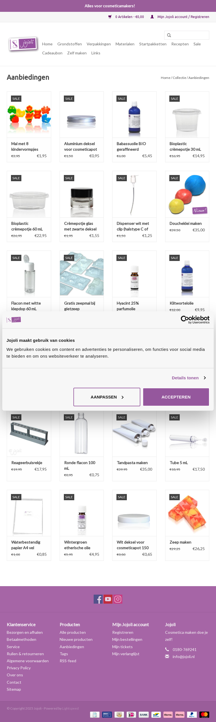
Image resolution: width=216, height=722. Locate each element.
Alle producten (73, 632)
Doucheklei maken (186, 223)
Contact (14, 682)
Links (95, 52)
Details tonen (185, 377)
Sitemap (14, 689)
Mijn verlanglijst (126, 653)
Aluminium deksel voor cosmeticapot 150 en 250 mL (80, 146)
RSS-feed (68, 660)
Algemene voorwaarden (28, 660)
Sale (197, 43)
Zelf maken (77, 52)
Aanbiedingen (72, 646)
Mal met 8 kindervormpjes (24, 146)
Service (13, 646)
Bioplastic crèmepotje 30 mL (185, 146)
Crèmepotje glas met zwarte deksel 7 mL (80, 226)
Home (47, 43)
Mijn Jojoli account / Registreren (179, 17)
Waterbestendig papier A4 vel (25, 545)
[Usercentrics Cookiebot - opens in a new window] (185, 320)
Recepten (180, 43)
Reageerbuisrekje (26, 462)
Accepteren (175, 396)
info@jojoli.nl (184, 656)
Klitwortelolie (182, 303)
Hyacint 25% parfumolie (128, 306)
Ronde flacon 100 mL (79, 465)
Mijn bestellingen (127, 639)
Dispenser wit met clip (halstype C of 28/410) (133, 226)
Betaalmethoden (21, 639)
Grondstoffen (69, 43)
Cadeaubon (52, 52)
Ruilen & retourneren (25, 653)
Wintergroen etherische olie (77, 545)
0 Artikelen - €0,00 (126, 17)
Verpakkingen (99, 43)
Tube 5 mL (179, 462)
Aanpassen (107, 396)
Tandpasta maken (132, 462)
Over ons (15, 674)
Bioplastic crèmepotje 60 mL (27, 226)
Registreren (122, 632)
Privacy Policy (19, 667)
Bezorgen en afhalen (25, 632)
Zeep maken (180, 542)
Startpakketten (152, 43)
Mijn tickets (122, 646)
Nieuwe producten (76, 639)
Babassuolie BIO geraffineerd (131, 146)
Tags (64, 653)
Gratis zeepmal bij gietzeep (79, 306)
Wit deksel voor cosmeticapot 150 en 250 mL (132, 545)
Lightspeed (70, 708)
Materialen (125, 43)
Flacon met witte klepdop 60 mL (26, 306)
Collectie (179, 78)
